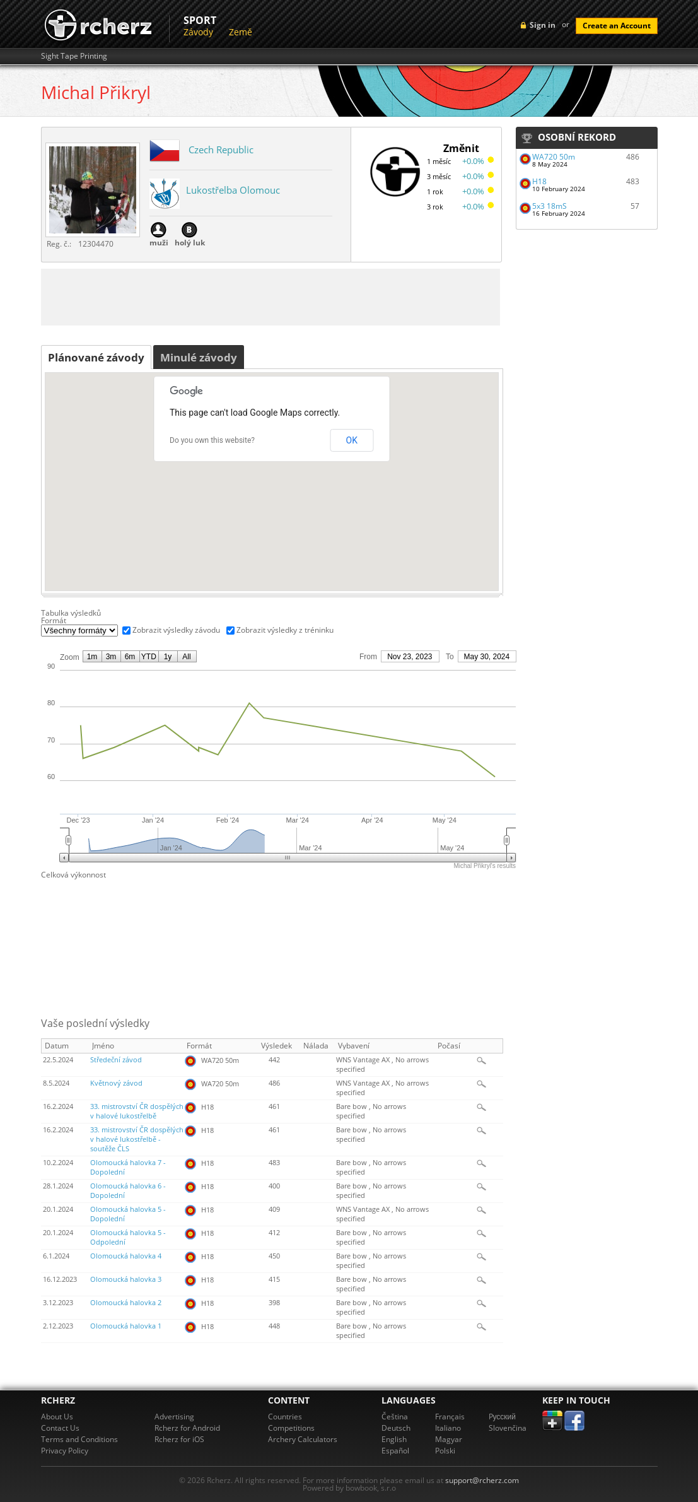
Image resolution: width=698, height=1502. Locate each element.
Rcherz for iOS (179, 1439)
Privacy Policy (64, 1450)
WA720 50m (553, 156)
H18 (539, 181)
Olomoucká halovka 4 (125, 1256)
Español (395, 1450)
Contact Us (60, 1428)
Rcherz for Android (187, 1428)
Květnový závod (116, 1083)
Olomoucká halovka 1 (125, 1326)
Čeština (394, 1416)
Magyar (448, 1439)
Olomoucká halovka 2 (125, 1302)
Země (240, 32)
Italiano (448, 1428)
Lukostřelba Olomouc (233, 190)
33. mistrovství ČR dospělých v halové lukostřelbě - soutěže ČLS (136, 1139)
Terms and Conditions (79, 1439)
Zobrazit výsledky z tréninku (285, 630)
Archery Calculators (302, 1439)
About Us (57, 1416)
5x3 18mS (549, 206)
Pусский (502, 1416)
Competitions (291, 1428)
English (394, 1439)
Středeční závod (116, 1059)
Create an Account (617, 25)
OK (352, 440)
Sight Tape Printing (74, 56)
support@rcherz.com (482, 1480)
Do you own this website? (212, 440)
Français (450, 1416)
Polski (445, 1450)
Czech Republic (221, 149)
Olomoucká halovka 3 (125, 1279)
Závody (198, 32)
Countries (285, 1416)
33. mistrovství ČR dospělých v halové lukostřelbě (136, 1111)
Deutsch (395, 1428)
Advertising (174, 1416)
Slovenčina (507, 1428)
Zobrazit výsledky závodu (176, 630)
